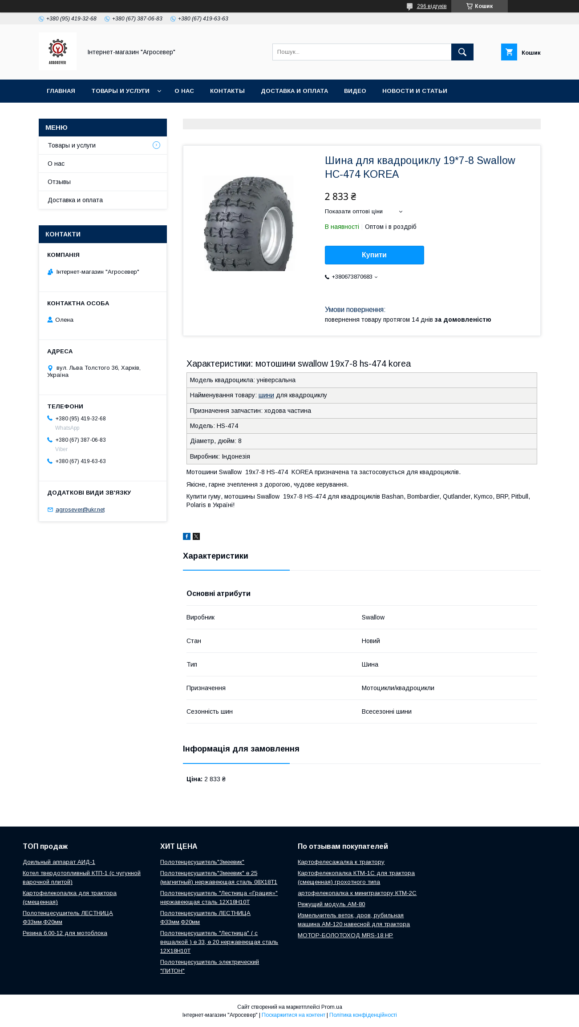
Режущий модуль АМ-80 (331, 904)
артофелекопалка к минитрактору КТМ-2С (357, 893)
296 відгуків (432, 6)
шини (266, 395)
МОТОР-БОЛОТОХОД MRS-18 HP (345, 935)
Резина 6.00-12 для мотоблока (65, 933)
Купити (374, 255)
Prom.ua (331, 1007)
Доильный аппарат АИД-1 (59, 862)
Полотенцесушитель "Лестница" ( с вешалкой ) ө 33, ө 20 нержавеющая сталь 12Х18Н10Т (219, 942)
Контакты (227, 91)
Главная (61, 91)
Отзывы (59, 181)
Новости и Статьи (414, 91)
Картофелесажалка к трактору (341, 862)
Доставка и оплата (294, 91)
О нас (184, 91)
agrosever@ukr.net (80, 509)
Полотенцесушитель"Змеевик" (202, 862)
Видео (355, 91)
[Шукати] (462, 52)
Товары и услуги (120, 91)
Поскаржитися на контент (293, 1015)
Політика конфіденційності (363, 1015)
